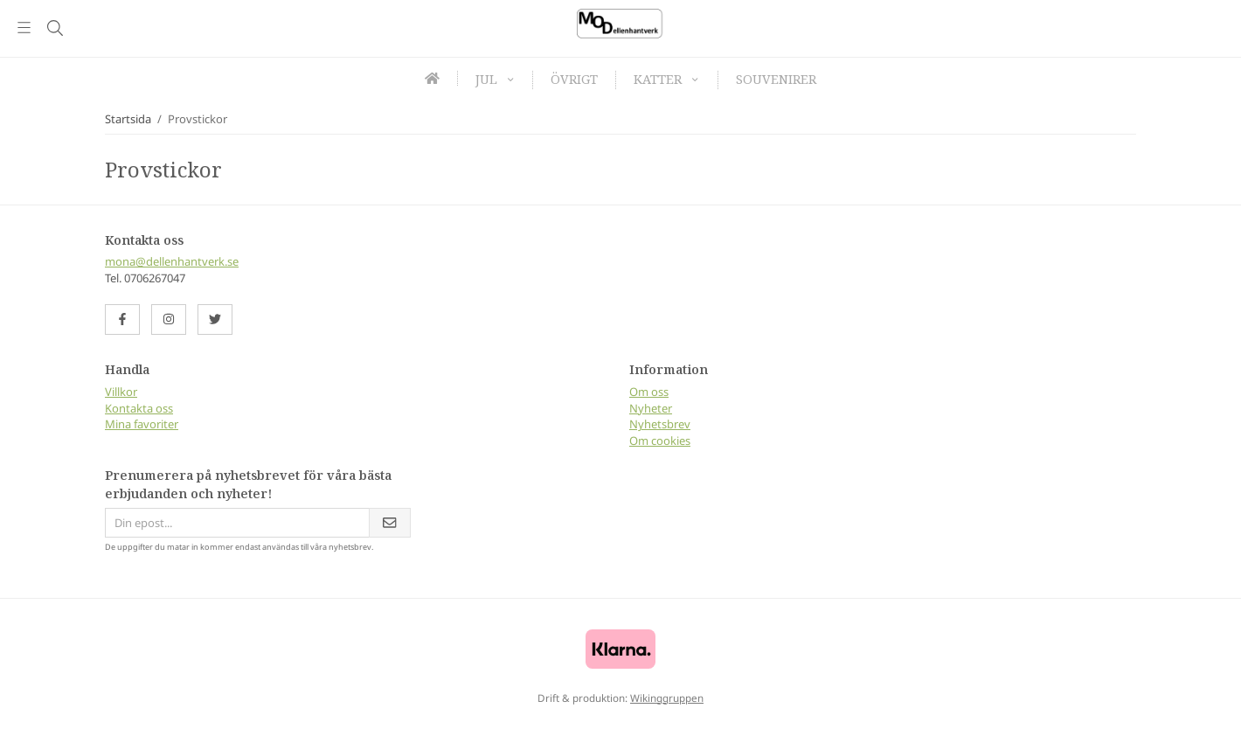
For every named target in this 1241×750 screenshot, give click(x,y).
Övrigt (574, 79)
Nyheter (650, 408)
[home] (432, 78)
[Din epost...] (237, 523)
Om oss (649, 391)
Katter (666, 79)
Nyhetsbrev (659, 424)
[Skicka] (390, 523)
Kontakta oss (139, 408)
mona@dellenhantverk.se (172, 261)
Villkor (121, 391)
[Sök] (54, 28)
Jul (495, 79)
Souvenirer (776, 79)
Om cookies (659, 440)
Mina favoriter (141, 424)
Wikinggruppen (667, 698)
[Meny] (24, 27)
